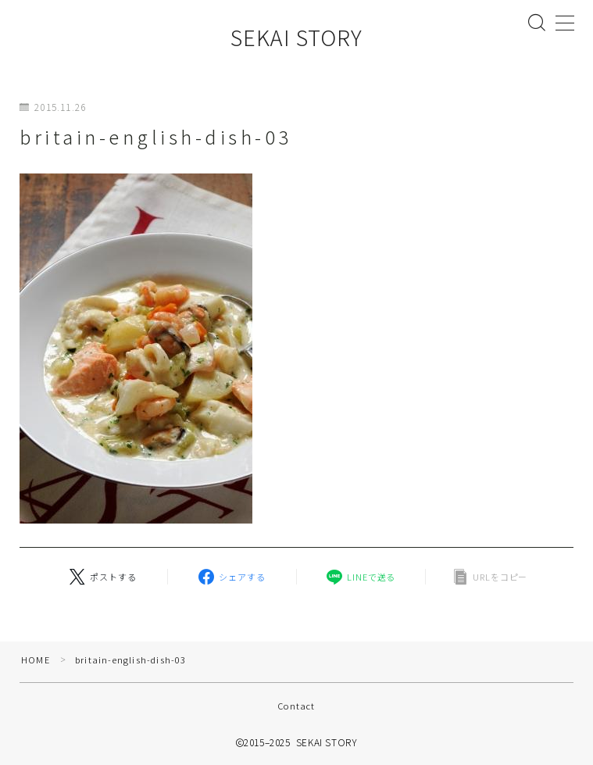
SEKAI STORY (296, 37)
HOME (35, 659)
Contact (296, 705)
